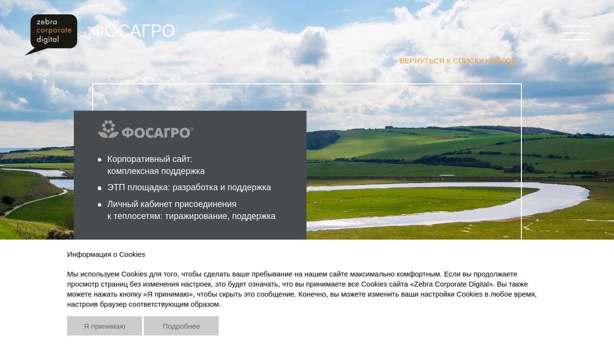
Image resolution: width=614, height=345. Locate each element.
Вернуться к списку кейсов (458, 61)
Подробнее (181, 326)
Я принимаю (104, 326)
